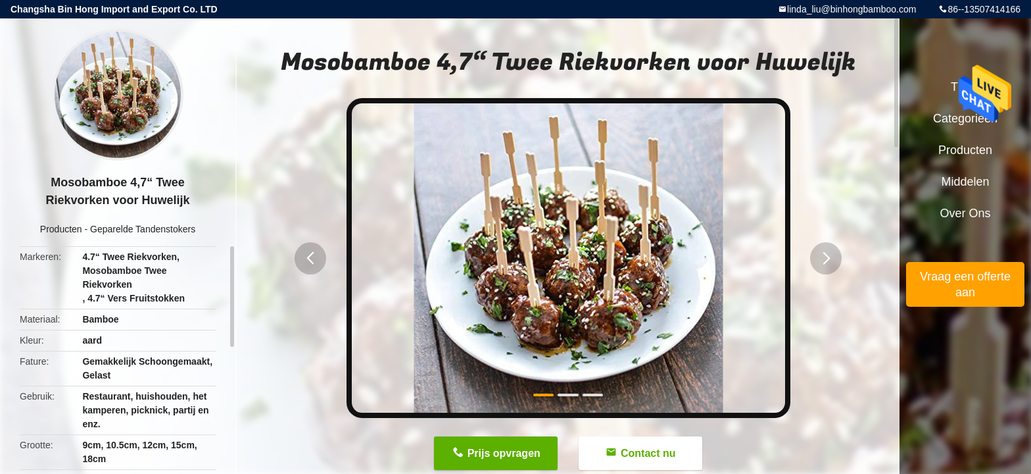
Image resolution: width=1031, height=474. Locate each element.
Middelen (965, 181)
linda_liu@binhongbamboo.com (851, 9)
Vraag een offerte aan (965, 284)
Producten (61, 229)
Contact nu (648, 453)
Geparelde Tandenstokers (142, 229)
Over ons (965, 213)
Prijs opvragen (504, 453)
